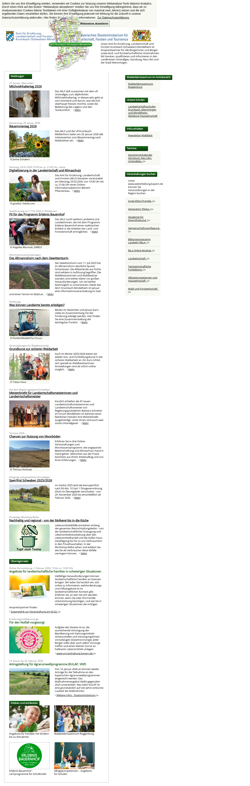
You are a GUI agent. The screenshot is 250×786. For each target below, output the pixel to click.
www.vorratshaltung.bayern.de (76, 653)
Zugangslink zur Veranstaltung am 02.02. (36, 611)
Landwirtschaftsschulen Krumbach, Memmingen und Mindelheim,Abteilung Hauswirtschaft (142, 111)
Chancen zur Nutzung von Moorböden (34, 436)
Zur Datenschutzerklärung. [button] (113, 17)
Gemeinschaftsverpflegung (144, 229)
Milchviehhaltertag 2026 (25, 86)
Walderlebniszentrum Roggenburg (140, 85)
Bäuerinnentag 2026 (23, 126)
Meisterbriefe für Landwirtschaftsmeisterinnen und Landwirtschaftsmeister (43, 394)
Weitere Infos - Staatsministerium (77, 695)
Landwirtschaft (138, 258)
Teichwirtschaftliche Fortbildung (139, 268)
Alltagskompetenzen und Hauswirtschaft (142, 279)
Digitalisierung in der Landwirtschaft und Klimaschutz (45, 170)
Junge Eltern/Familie (141, 201)
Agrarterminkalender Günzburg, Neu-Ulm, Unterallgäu (140, 158)
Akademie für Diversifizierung (139, 218)
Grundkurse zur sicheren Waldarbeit (33, 349)
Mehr (78, 110)
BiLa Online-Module (141, 250)
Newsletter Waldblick (140, 135)
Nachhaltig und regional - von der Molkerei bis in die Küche (48, 520)
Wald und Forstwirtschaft (143, 290)
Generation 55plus (140, 209)
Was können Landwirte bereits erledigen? (36, 305)
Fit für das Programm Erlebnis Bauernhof (36, 214)
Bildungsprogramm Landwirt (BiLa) (139, 241)
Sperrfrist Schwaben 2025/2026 (30, 480)
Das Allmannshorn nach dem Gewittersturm (38, 258)
